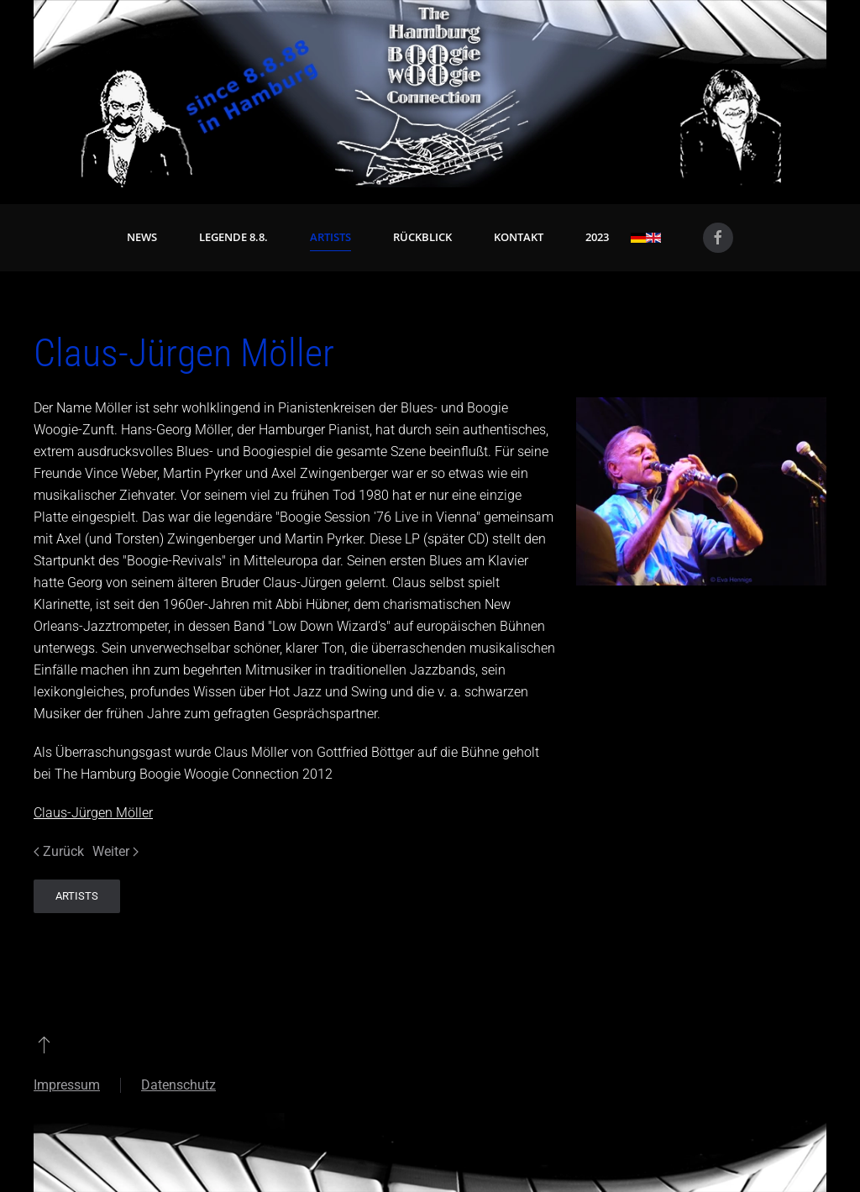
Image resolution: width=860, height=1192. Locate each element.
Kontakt (518, 236)
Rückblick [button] (422, 236)
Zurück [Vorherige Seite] (59, 851)
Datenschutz (178, 1085)
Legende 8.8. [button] (233, 236)
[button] (44, 1044)
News (142, 236)
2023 (597, 236)
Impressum (67, 1085)
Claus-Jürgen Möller (93, 813)
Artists (330, 236)
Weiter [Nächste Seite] (115, 851)
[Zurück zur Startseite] (430, 93)
